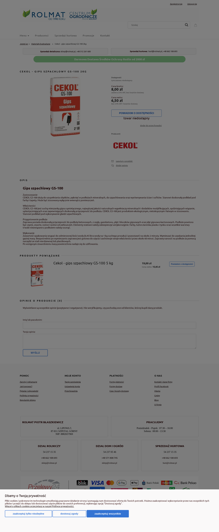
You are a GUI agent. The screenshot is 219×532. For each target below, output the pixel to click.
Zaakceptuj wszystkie (108, 513)
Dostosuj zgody (69, 513)
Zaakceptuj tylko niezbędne (28, 513)
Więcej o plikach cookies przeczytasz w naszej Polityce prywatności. (39, 506)
